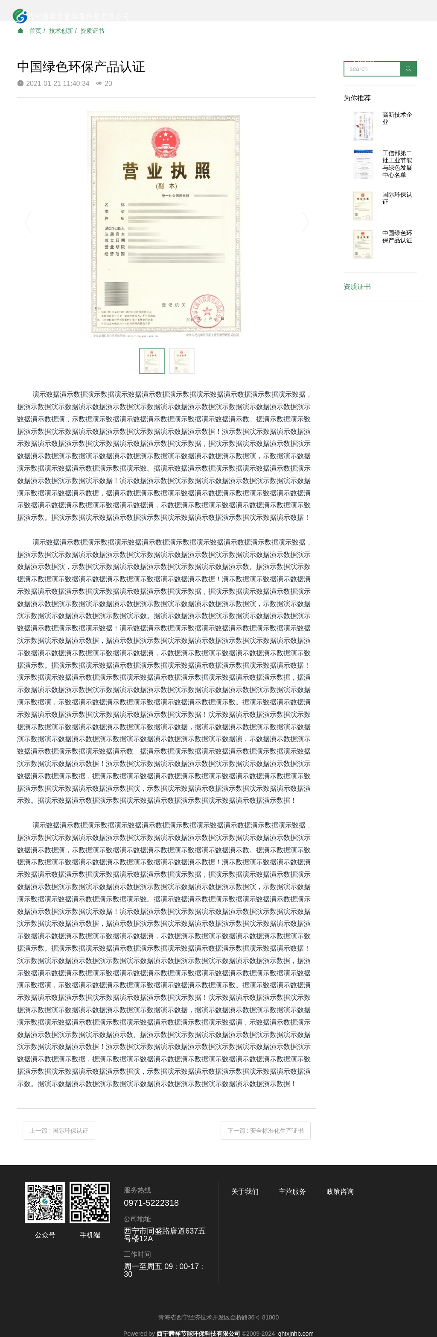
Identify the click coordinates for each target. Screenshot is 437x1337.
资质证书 (357, 286)
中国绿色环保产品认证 (397, 237)
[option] (167, 226)
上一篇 (58, 1130)
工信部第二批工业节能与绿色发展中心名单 (397, 164)
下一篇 (265, 1130)
